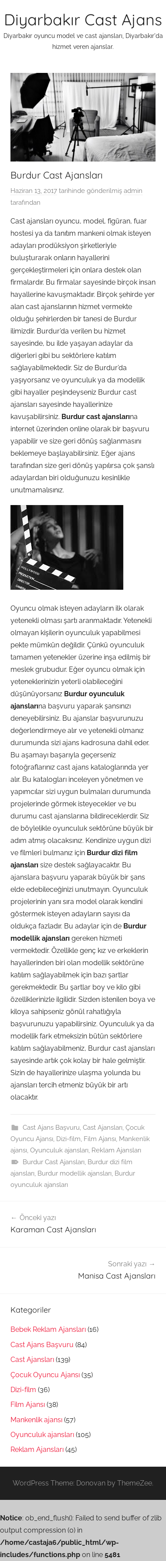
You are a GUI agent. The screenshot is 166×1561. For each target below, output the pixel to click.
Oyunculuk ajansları (59, 1150)
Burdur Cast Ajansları (54, 1162)
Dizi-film (68, 1139)
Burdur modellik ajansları (74, 1173)
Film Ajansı (100, 1139)
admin (133, 191)
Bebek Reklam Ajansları (48, 1329)
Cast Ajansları (102, 1127)
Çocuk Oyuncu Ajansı (45, 1375)
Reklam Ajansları (116, 1150)
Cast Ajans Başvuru (51, 1127)
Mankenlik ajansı (36, 1420)
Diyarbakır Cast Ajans (83, 19)
